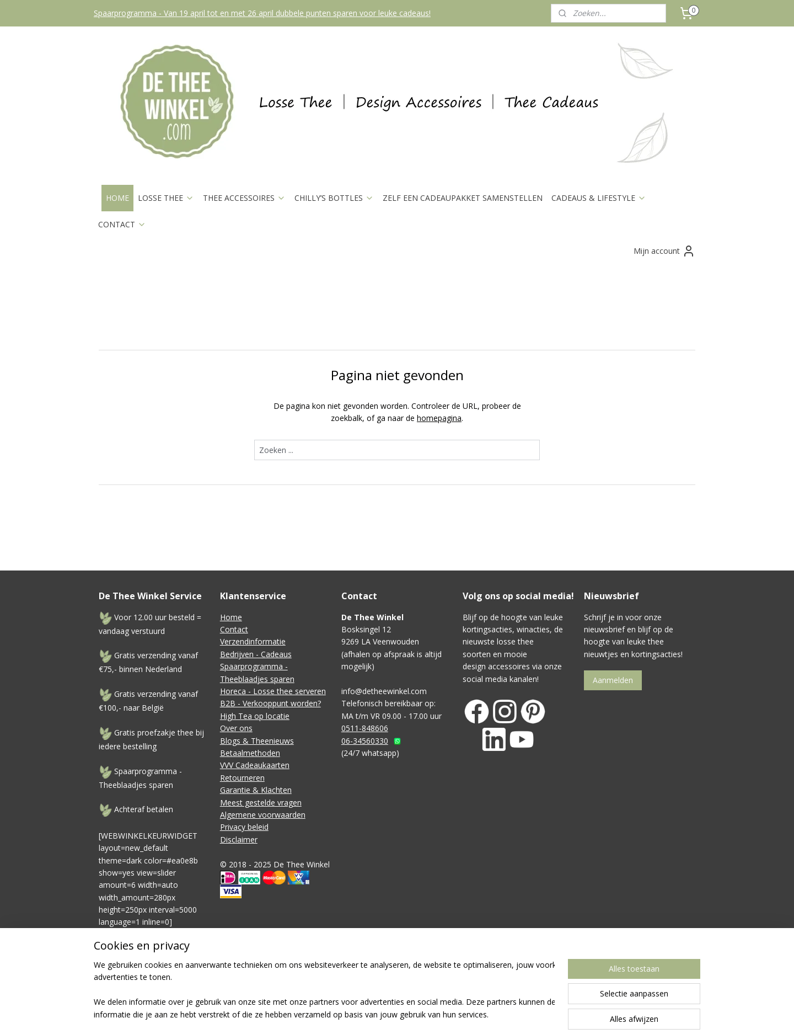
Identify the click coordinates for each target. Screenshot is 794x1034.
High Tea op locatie (254, 716)
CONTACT (122, 224)
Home (231, 617)
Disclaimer (238, 839)
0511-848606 (364, 728)
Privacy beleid (244, 827)
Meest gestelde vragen (261, 802)
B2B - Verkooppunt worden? (270, 703)
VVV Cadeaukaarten (254, 765)
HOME (117, 198)
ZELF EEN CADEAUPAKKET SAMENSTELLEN (463, 198)
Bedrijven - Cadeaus (256, 654)
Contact (234, 629)
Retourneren (242, 777)
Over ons (236, 728)
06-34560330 (364, 740)
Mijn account (664, 251)
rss (453, 980)
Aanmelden (613, 680)
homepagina (439, 418)
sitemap (430, 980)
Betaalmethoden (250, 753)
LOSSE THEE (166, 198)
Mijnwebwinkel (592, 980)
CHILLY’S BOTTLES (334, 198)
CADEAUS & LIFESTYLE (598, 198)
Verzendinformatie (253, 641)
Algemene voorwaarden (262, 814)
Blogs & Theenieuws (257, 740)
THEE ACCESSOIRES (244, 198)
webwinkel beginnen (496, 980)
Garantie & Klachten (256, 790)
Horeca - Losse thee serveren (273, 691)
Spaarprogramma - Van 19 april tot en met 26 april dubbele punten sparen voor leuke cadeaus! (262, 13)
